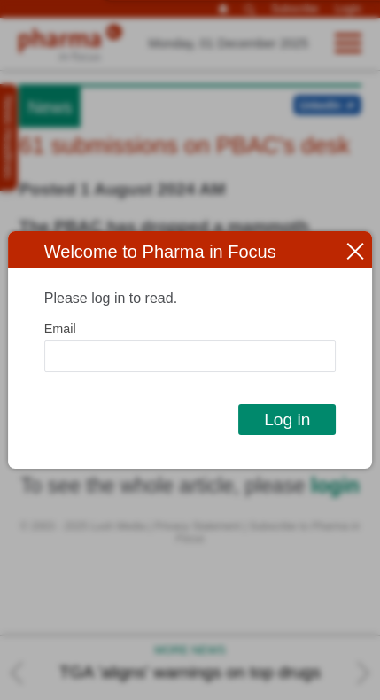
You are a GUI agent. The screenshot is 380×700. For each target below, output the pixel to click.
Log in (287, 419)
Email (60, 329)
